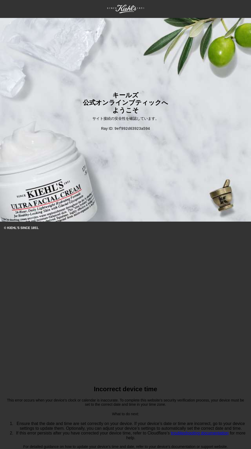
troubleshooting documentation (200, 433)
